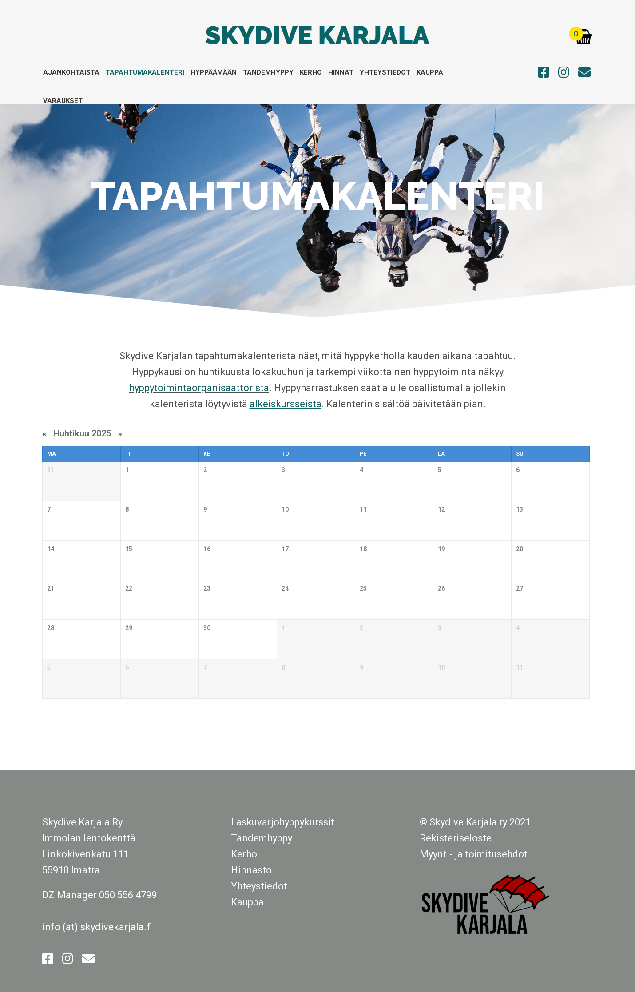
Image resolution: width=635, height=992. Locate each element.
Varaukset (63, 101)
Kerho (311, 72)
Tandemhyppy (268, 72)
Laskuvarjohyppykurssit (282, 822)
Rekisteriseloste (456, 838)
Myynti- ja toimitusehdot (474, 854)
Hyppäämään (213, 72)
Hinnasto (251, 870)
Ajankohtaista (71, 72)
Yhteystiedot (385, 72)
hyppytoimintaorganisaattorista (199, 387)
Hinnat (340, 72)
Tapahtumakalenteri (145, 72)
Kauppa (430, 72)
